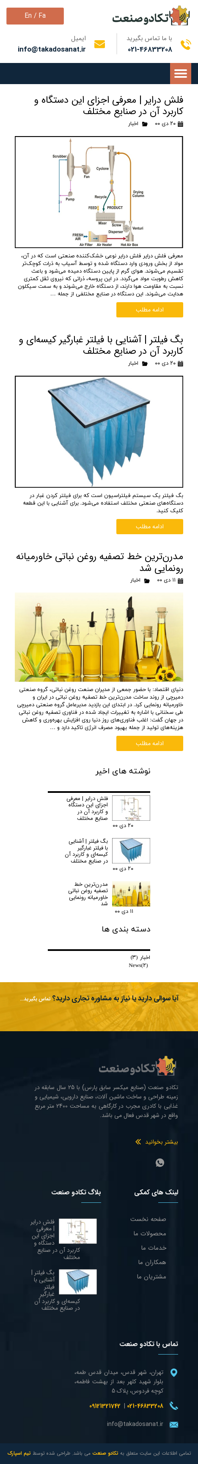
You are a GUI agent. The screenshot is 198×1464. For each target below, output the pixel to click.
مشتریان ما (151, 1277)
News (138, 966)
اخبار (133, 124)
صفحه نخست (148, 1219)
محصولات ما (149, 1234)
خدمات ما (153, 1248)
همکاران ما (152, 1262)
